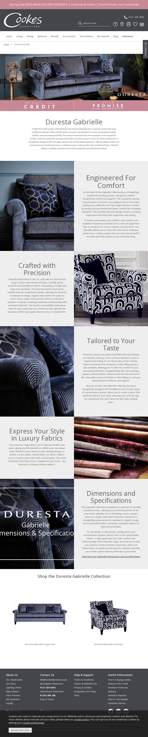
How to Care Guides (118, 699)
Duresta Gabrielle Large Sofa (40, 644)
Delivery (112, 691)
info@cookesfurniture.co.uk (53, 679)
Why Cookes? (12, 691)
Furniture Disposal (117, 695)
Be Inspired (103, 36)
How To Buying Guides (119, 679)
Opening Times (13, 687)
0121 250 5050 (134, 17)
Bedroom (42, 36)
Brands (55, 36)
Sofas (9, 36)
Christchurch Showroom (51, 691)
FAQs (76, 695)
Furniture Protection (118, 687)
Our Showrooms (14, 679)
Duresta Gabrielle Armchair (108, 644)
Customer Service (117, 703)
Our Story (11, 683)
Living (19, 36)
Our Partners (86, 36)
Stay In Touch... (47, 699)
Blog (115, 36)
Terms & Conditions (84, 679)
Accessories (69, 36)
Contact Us (145, 49)
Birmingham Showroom (51, 683)
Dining (30, 36)
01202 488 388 (48, 695)
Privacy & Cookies (83, 687)
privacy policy (81, 719)
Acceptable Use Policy (85, 691)
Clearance (127, 36)
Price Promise (13, 695)
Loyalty (9, 703)
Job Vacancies (13, 699)
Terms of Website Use (85, 683)
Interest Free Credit (118, 683)
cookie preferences (33, 722)
